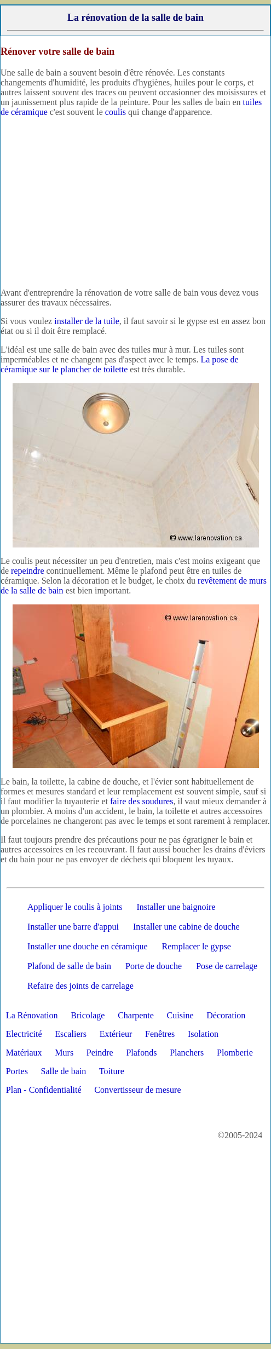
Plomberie (235, 1052)
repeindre (27, 570)
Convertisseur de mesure (137, 1089)
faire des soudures (142, 801)
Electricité (24, 1034)
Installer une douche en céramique (87, 946)
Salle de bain (64, 1071)
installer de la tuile (86, 321)
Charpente (136, 1015)
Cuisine (180, 1015)
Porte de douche (153, 966)
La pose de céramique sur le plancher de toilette (120, 364)
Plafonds (141, 1052)
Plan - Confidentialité (44, 1089)
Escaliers (71, 1034)
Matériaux (24, 1052)
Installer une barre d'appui (73, 926)
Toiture (111, 1071)
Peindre (100, 1052)
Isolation (203, 1034)
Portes (17, 1071)
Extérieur (116, 1034)
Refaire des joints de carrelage (80, 985)
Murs (64, 1052)
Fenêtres (160, 1034)
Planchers (187, 1052)
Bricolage (88, 1015)
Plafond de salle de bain (69, 966)
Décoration (225, 1015)
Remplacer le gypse (196, 946)
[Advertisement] (135, 202)
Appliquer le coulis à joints (74, 907)
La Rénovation (32, 1015)
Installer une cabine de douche (186, 926)
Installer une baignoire (175, 907)
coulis (115, 112)
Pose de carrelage (226, 966)
